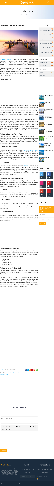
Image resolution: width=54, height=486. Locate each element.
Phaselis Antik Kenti (30, 150)
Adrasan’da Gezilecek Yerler (48, 116)
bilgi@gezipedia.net (42, 479)
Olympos (26, 165)
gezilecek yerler (40, 483)
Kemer (9, 59)
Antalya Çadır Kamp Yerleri (47, 144)
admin (2, 369)
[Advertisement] (19, 92)
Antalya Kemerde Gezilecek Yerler (48, 151)
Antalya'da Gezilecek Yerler (48, 158)
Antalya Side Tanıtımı (47, 103)
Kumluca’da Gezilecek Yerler (48, 123)
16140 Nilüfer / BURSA (42, 476)
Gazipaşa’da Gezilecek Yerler (48, 130)
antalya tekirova (12, 372)
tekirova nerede (21, 372)
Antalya (2, 59)
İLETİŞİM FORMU (27, 476)
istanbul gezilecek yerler (48, 483)
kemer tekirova (29, 372)
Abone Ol (42, 223)
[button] (3, 426)
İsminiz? (3, 412)
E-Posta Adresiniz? (6, 419)
